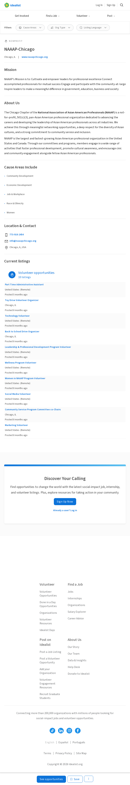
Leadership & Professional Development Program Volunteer (38, 347)
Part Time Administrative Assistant (24, 284)
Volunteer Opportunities (48, 594)
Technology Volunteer (17, 316)
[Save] (75, 779)
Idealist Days (47, 630)
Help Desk (74, 667)
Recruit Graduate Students (50, 696)
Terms (47, 753)
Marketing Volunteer (16, 425)
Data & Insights (77, 660)
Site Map (81, 753)
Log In (99, 5)
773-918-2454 (16, 234)
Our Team (74, 654)
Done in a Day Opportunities (48, 604)
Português (78, 742)
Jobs (70, 592)
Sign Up (111, 5)
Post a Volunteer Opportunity (50, 660)
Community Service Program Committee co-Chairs (33, 409)
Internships (75, 598)
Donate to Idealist (79, 674)
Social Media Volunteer (18, 394)
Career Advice (76, 618)
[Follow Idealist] (52, 730)
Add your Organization (48, 671)
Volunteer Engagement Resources (47, 683)
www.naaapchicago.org (35, 57)
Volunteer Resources (46, 621)
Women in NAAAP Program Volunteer (25, 378)
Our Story (73, 647)
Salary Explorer (77, 612)
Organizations (48, 613)
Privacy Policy (63, 753)
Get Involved (22, 16)
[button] (53, 16)
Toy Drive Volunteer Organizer (22, 300)
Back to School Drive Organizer (22, 331)
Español (63, 742)
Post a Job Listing (50, 652)
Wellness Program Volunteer (20, 363)
